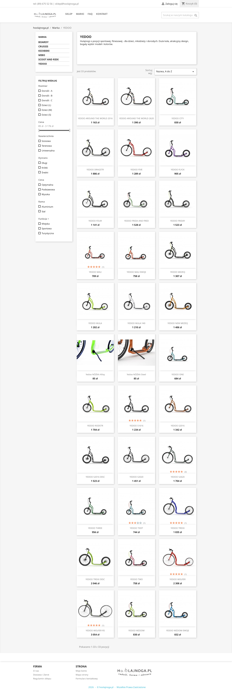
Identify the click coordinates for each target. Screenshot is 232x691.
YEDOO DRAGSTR (95, 169)
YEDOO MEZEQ (177, 272)
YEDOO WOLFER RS (95, 630)
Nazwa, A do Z (175, 71)
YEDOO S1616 (136, 425)
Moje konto (81, 670)
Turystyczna (48, 233)
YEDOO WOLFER (178, 579)
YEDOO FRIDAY (177, 220)
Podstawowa (48, 189)
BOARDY (43, 42)
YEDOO (42, 63)
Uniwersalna (48, 150)
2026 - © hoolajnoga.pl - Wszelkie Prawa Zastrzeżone (116, 687)
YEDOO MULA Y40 (136, 323)
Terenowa (47, 145)
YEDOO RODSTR (95, 425)
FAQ (90, 14)
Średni (45, 172)
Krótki (45, 167)
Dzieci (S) (46, 114)
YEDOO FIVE (136, 169)
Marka (42, 36)
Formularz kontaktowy (87, 678)
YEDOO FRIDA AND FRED (136, 220)
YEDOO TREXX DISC (95, 579)
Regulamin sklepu (42, 678)
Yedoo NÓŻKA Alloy (95, 374)
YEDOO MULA (95, 323)
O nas (36, 670)
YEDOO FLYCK (178, 169)
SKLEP (68, 14)
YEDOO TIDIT (136, 528)
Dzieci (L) (46, 105)
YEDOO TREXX (178, 528)
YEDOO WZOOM (136, 630)
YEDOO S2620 (178, 476)
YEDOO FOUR (95, 220)
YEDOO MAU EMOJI (136, 272)
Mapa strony (82, 674)
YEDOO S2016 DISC (95, 476)
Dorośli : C (47, 100)
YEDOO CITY (178, 118)
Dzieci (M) (47, 109)
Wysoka (46, 194)
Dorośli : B (47, 95)
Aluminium (47, 206)
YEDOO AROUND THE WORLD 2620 (136, 118)
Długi (44, 162)
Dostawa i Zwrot (41, 674)
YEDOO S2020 (136, 476)
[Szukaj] (180, 15)
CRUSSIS (43, 46)
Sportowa (47, 228)
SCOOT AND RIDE (48, 59)
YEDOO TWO (136, 579)
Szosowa (46, 140)
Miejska (46, 223)
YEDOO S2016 (178, 425)
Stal (43, 211)
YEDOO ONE (178, 374)
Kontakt (101, 14)
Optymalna (47, 184)
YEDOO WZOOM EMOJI (177, 630)
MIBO (41, 55)
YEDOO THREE (95, 528)
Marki (80, 14)
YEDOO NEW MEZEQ (178, 323)
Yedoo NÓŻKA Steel (136, 374)
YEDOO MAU (95, 272)
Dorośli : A (47, 90)
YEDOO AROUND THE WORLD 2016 (95, 118)
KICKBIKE (44, 50)
